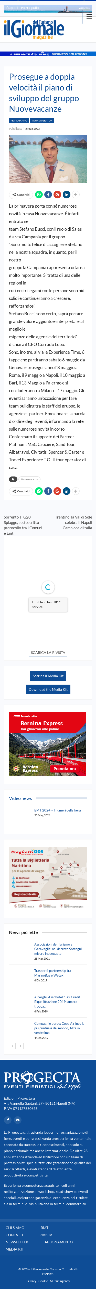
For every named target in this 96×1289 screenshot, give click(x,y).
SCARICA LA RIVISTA (48, 652)
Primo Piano (18, 120)
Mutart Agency (60, 1281)
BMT (44, 1227)
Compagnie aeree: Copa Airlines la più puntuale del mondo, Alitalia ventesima (59, 1028)
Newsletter (17, 1242)
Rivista (45, 1235)
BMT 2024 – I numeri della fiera (57, 810)
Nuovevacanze (29, 479)
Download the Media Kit (48, 689)
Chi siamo (15, 1227)
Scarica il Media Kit (48, 676)
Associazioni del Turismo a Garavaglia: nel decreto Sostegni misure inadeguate (58, 949)
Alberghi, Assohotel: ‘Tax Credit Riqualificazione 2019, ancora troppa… (57, 1001)
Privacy (31, 1281)
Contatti (14, 1235)
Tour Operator (41, 120)
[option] (48, 9)
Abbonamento (59, 1242)
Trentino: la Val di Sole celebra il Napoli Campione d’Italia (73, 522)
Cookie (43, 1281)
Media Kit (15, 1249)
